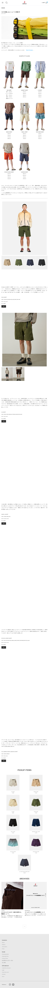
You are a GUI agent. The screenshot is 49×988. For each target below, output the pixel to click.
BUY (4, 306)
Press (3, 948)
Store (3, 976)
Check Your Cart (5, 972)
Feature (3, 944)
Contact (3, 974)
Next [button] (45, 894)
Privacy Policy (5, 958)
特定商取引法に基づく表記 (7, 960)
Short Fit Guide (29, 50)
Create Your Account (6, 968)
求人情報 (4, 962)
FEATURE (3, 910)
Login (3, 970)
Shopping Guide (5, 954)
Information (4, 946)
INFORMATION (28, 910)
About (3, 942)
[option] (13, 900)
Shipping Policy (5, 956)
